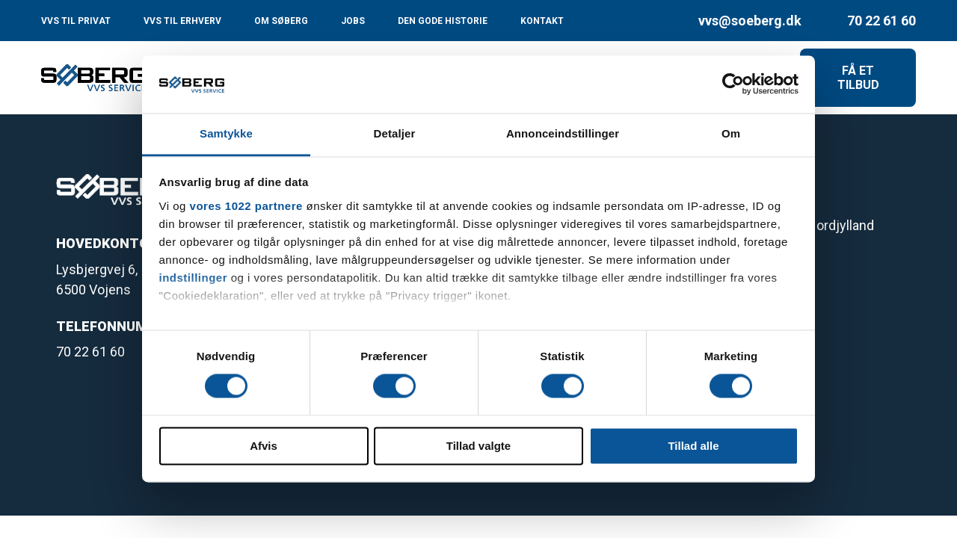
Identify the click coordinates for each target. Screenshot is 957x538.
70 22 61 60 (881, 20)
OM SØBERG (281, 21)
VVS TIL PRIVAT (76, 21)
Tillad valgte (478, 445)
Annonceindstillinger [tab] (562, 133)
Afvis (263, 445)
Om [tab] (730, 133)
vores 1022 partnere (246, 206)
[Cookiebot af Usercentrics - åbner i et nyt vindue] (733, 84)
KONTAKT (542, 21)
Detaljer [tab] (395, 133)
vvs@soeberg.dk (749, 20)
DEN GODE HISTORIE (442, 21)
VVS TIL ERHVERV (182, 21)
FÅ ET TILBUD (858, 78)
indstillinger (193, 277)
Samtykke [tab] (226, 133)
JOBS (353, 21)
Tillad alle (693, 445)
